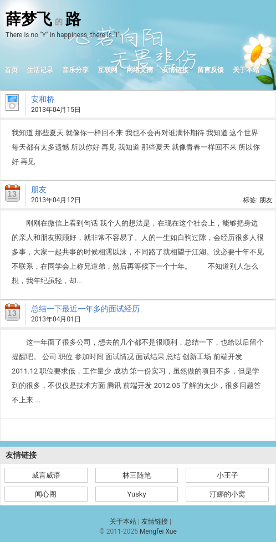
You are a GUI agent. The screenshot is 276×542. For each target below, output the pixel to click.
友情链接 (175, 70)
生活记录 (40, 70)
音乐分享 (75, 70)
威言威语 (46, 475)
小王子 (227, 475)
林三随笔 (136, 475)
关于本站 (246, 70)
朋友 (39, 189)
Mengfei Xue (158, 531)
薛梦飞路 (43, 19)
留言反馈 (210, 70)
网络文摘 (139, 70)
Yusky (136, 494)
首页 (11, 70)
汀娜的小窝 (227, 494)
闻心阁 (46, 494)
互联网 (107, 70)
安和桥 (42, 99)
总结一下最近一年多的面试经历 (85, 308)
